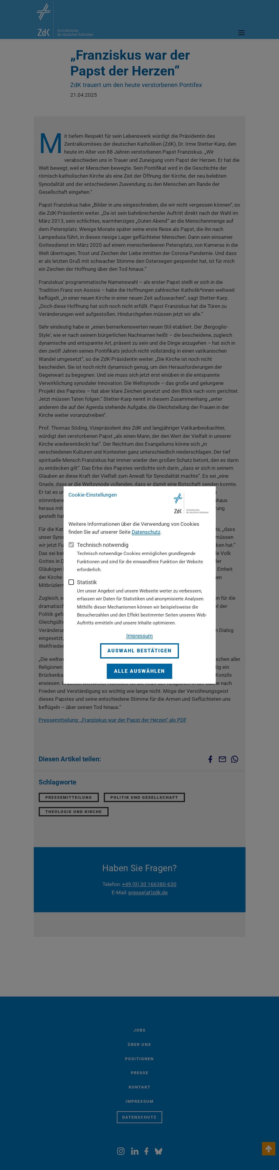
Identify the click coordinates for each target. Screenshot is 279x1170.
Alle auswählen (139, 671)
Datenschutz (146, 532)
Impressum (139, 636)
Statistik (87, 582)
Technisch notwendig (102, 545)
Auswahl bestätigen (139, 651)
